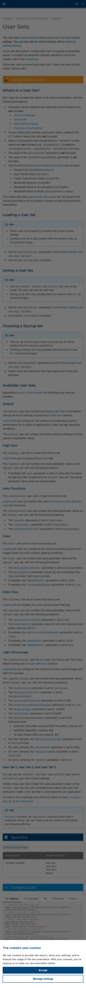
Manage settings (43, 978)
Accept (43, 970)
